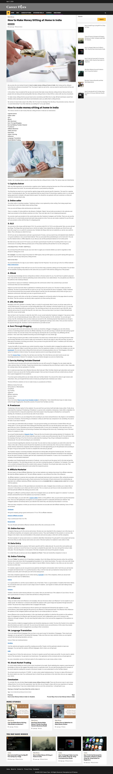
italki (9, 651)
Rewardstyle (11, 522)
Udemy (10, 579)
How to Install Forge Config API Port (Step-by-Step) (18, 755)
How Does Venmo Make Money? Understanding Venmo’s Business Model (39, 724)
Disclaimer (36, 769)
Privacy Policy (28, 769)
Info (17, 12)
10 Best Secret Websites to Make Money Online (63, 723)
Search (80, 16)
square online (34, 498)
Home (12, 12)
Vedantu (10, 589)
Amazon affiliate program (15, 515)
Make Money (57, 12)
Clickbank (10, 509)
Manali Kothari (19, 26)
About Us (13, 769)
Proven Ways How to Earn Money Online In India (58, 696)
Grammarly (11, 350)
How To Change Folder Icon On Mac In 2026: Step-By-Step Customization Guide (68, 756)
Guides (9, 752)
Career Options (26, 12)
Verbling (10, 643)
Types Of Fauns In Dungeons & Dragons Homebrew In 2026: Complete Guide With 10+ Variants (95, 38)
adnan (17, 726)
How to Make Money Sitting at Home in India (21, 692)
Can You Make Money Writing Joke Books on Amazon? (17, 723)
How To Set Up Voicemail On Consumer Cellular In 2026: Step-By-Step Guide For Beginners (94, 60)
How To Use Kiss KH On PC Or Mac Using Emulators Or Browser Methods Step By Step (94, 93)
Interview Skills (38, 12)
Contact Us (20, 769)
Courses (48, 12)
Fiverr (32, 434)
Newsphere (66, 772)
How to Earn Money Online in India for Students (24, 696)
